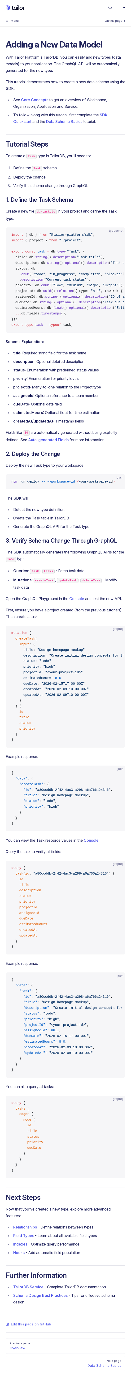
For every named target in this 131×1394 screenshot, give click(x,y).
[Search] (110, 7)
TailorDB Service (28, 1287)
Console (76, 598)
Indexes (20, 1244)
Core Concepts (34, 99)
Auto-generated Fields (48, 439)
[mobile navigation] (123, 7)
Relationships (25, 1227)
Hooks (19, 1252)
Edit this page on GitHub (28, 1324)
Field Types (23, 1235)
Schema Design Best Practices (40, 1295)
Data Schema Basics (64, 121)
